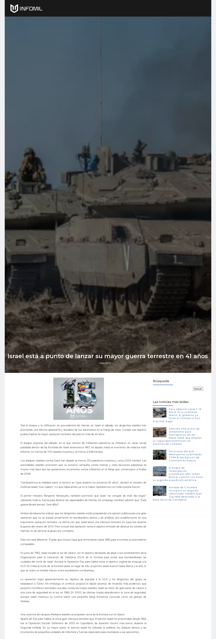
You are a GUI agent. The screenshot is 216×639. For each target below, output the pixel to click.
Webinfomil (105, 389)
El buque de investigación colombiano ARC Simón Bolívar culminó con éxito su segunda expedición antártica (178, 501)
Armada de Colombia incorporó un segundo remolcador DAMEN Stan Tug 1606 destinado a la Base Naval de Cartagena (177, 520)
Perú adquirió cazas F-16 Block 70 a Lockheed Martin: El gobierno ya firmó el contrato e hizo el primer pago (177, 442)
